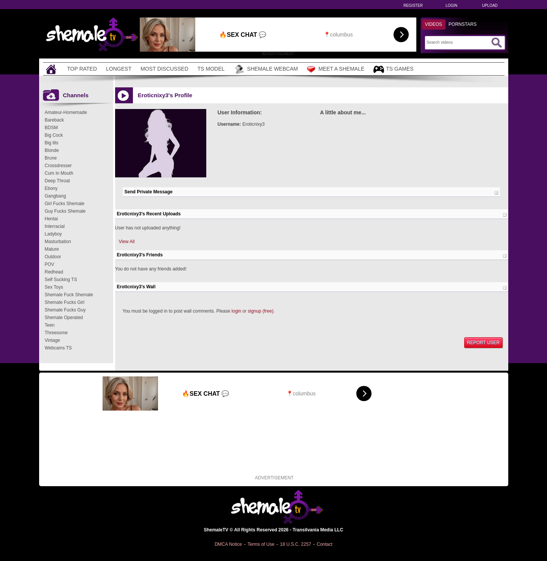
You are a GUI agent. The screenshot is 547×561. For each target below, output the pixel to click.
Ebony (51, 188)
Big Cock (54, 135)
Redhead (54, 272)
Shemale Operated (64, 317)
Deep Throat (57, 180)
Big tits (51, 142)
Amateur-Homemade (66, 112)
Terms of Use (261, 544)
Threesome (56, 332)
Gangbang (55, 196)
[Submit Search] (496, 42)
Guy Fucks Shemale (65, 211)
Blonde (52, 150)
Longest (118, 69)
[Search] (458, 42)
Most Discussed (164, 69)
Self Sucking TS (61, 279)
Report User (483, 342)
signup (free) (260, 311)
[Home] (52, 68)
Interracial (55, 226)
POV (49, 264)
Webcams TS (58, 348)
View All (127, 241)
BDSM (51, 127)
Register (413, 5)
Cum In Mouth (59, 173)
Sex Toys (54, 287)
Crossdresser (58, 165)
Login (451, 5)
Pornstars (463, 24)
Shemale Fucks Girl (65, 302)
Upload (490, 5)
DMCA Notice (228, 544)
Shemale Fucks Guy (65, 310)
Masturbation (58, 241)
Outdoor (53, 256)
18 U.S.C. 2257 (295, 544)
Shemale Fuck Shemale (69, 294)
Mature (52, 249)
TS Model (211, 69)
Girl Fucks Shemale (65, 203)
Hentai (51, 218)
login (236, 311)
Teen (50, 325)
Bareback (54, 120)
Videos (433, 24)
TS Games (393, 69)
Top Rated (82, 69)
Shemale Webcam (266, 69)
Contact (324, 544)
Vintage (52, 340)
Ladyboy (53, 234)
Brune (51, 158)
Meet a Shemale (335, 69)
